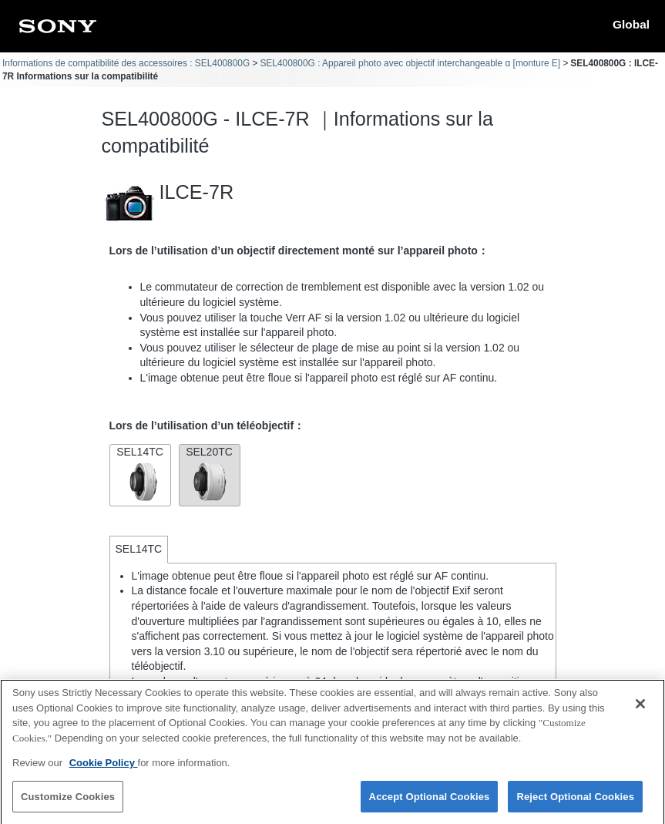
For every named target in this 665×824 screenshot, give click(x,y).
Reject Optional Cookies (575, 803)
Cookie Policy (103, 769)
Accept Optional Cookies (429, 803)
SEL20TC (209, 474)
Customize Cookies (68, 803)
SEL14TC (140, 474)
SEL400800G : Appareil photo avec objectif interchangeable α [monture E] (410, 63)
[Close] (640, 710)
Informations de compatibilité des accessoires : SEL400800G (126, 63)
